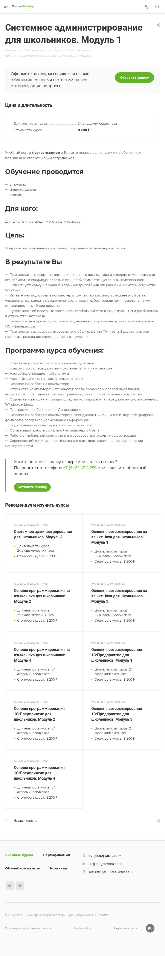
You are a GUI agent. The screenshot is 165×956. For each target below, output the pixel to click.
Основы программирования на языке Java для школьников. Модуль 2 (42, 596)
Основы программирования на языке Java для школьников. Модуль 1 (119, 537)
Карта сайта (83, 928)
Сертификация (56, 855)
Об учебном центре (22, 868)
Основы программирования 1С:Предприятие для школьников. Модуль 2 (39, 714)
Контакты (58, 868)
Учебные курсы (19, 855)
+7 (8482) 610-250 (80, 468)
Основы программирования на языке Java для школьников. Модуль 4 (42, 655)
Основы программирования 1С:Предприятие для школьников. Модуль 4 (39, 773)
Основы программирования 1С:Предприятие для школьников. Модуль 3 (116, 714)
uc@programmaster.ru (106, 864)
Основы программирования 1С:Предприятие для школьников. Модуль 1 (116, 655)
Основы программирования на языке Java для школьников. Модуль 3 (119, 596)
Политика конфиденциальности (28, 928)
